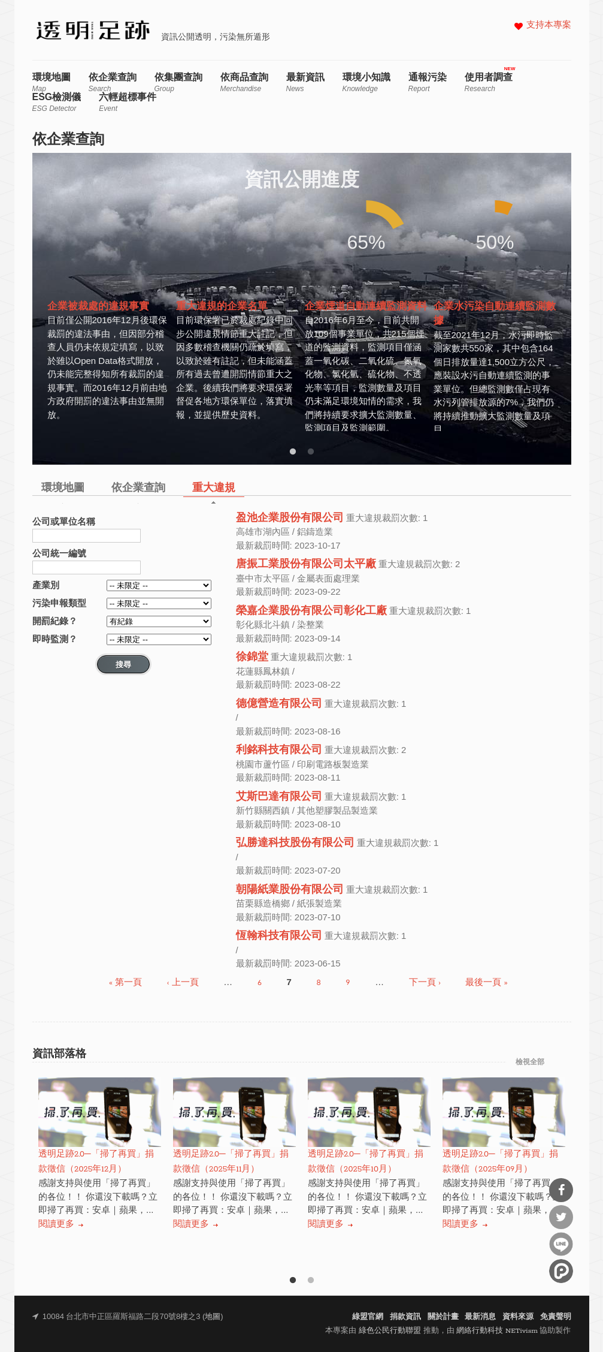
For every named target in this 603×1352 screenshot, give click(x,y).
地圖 (212, 1316)
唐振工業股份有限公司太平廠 (306, 564)
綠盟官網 (367, 1316)
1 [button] (293, 452)
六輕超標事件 (127, 102)
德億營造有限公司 (279, 704)
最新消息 (480, 1316)
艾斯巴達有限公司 (279, 797)
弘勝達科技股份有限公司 (295, 843)
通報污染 (427, 82)
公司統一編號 (59, 553)
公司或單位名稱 (63, 521)
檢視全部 (530, 1062)
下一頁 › (425, 983)
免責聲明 (555, 1316)
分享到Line (561, 1244)
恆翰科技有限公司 (279, 936)
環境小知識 (366, 82)
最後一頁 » (486, 983)
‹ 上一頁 (183, 983)
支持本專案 (548, 25)
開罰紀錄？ (54, 621)
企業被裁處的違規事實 (98, 307)
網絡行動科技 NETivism (497, 1330)
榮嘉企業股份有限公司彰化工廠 (311, 611)
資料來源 (518, 1316)
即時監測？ (54, 639)
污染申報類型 (59, 603)
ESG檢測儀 (56, 102)
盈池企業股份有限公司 (290, 518)
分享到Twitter (561, 1217)
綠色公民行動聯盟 (390, 1330)
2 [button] (311, 452)
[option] (108, 306)
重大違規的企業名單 (222, 307)
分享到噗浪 (561, 1271)
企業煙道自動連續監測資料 (366, 307)
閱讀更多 (56, 1224)
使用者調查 (489, 82)
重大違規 (213, 488)
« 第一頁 (125, 983)
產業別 (45, 585)
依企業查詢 (113, 82)
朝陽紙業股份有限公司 (290, 890)
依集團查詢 (178, 82)
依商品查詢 (244, 82)
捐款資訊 (405, 1316)
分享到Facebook (561, 1190)
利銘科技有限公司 (279, 750)
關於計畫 (443, 1316)
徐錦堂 (252, 657)
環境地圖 (51, 82)
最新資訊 (305, 82)
